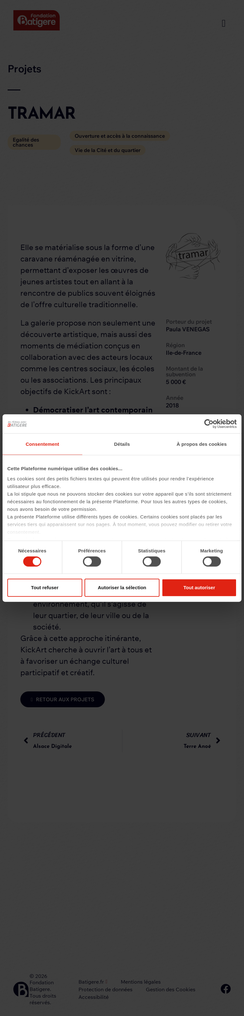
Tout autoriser (199, 587)
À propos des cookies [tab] (202, 444)
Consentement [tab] (42, 444)
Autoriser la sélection (122, 587)
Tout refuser (44, 587)
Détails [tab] (122, 444)
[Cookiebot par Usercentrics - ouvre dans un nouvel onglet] (209, 424)
